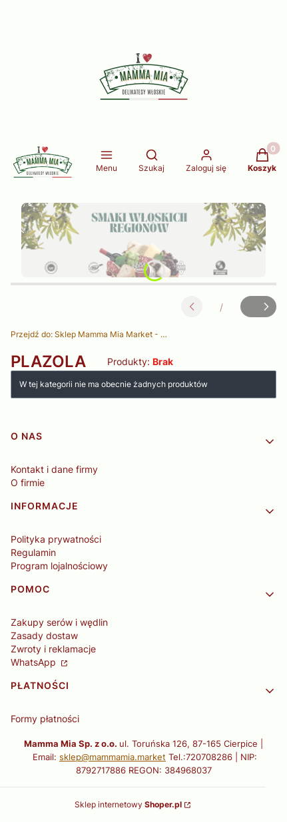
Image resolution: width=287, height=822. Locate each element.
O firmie (28, 482)
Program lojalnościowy (59, 565)
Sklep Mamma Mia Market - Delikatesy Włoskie (90, 334)
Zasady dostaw (44, 635)
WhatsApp (35, 662)
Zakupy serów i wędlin (59, 622)
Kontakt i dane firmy (54, 469)
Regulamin (33, 552)
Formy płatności (45, 718)
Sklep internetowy (128, 804)
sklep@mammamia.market (112, 757)
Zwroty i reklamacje (53, 648)
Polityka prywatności (56, 539)
